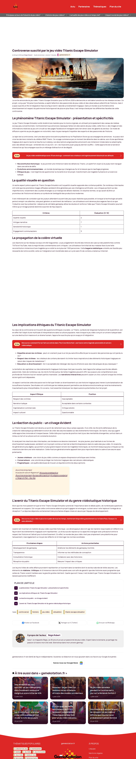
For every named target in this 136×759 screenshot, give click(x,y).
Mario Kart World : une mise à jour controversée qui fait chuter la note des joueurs (26, 715)
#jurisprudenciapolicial (41, 475)
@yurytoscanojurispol (23, 470)
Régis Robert (54, 635)
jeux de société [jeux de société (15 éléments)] (40, 752)
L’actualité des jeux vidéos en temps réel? (86, 15)
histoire (35, 612)
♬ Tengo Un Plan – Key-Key (25, 478)
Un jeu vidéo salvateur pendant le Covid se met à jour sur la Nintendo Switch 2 (102, 690)
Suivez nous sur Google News (68, 663)
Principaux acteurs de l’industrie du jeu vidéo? (24, 15)
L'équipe (92, 749)
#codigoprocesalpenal (58, 475)
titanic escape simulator (75, 612)
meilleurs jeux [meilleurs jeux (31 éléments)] (31, 755)
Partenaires (84, 6)
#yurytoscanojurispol (23, 475)
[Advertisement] (68, 31)
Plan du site (115, 6)
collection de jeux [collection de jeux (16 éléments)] (21, 749)
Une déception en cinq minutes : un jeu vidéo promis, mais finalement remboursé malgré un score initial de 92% (27, 688)
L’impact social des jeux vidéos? (118, 15)
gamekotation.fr (64, 55)
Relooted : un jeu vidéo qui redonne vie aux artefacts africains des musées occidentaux (67, 690)
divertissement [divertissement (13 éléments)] (36, 749)
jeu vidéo (46, 612)
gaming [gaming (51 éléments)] (18, 752)
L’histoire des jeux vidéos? (56, 15)
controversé (24, 612)
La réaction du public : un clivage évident (33, 598)
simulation (57, 612)
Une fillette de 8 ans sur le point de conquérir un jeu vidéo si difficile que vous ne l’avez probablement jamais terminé (104, 713)
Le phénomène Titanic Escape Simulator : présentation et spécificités (44, 588)
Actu (72, 6)
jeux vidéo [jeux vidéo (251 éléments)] (19, 755)
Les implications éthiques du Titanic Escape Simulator (38, 593)
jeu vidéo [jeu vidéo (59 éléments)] (27, 752)
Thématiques (99, 6)
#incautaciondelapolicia (48, 473)
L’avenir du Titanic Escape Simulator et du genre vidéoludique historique (45, 603)
